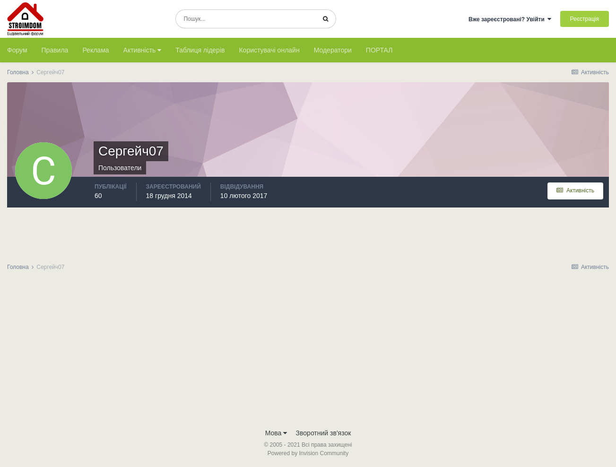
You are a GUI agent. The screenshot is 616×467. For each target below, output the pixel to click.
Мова (276, 433)
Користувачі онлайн (269, 50)
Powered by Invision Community (308, 453)
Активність (142, 50)
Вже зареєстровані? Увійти (510, 19)
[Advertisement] (308, 352)
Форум (17, 50)
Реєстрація (584, 19)
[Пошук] (245, 19)
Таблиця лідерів (200, 50)
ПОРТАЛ (379, 50)
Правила (55, 50)
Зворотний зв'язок (323, 433)
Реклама (95, 50)
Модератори (333, 50)
